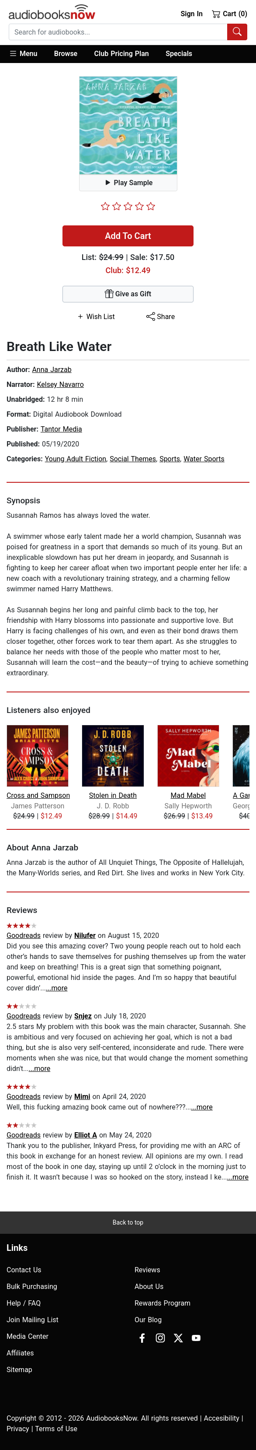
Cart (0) (229, 13)
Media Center (27, 1336)
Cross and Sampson (38, 795)
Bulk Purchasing (32, 1286)
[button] (27, 54)
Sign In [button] (191, 14)
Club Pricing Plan (121, 53)
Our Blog (148, 1320)
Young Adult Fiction (75, 459)
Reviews (147, 1270)
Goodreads (24, 935)
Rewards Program (162, 1303)
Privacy (18, 1429)
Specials (179, 53)
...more (57, 988)
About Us (149, 1286)
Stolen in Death (113, 795)
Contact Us (24, 1270)
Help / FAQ (24, 1303)
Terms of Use (56, 1429)
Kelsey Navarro (60, 384)
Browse (65, 53)
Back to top (128, 1222)
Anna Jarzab (51, 369)
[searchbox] (118, 32)
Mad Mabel (188, 795)
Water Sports (204, 459)
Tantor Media (61, 429)
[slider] (128, 206)
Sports (169, 459)
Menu (23, 53)
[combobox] (128, 32)
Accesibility (221, 1418)
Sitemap (19, 1370)
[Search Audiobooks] (237, 32)
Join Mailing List (33, 1320)
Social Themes (133, 459)
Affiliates (20, 1353)
